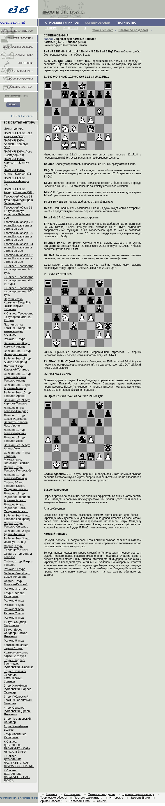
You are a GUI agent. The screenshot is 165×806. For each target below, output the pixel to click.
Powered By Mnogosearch (16, 96)
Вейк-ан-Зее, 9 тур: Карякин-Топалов (17, 401)
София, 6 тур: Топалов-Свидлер (16, 524)
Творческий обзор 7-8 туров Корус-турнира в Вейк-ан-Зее (18, 225)
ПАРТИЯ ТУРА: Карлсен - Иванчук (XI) (16, 162)
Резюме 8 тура (14, 617)
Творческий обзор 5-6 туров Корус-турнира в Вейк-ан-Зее (18, 236)
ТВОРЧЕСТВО (126, 22)
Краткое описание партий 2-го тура (16, 654)
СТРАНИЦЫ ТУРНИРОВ (62, 22)
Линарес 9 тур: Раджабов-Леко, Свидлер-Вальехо (16, 508)
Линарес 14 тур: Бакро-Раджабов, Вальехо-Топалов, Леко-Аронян (16, 420)
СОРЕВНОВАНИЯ (97, 22)
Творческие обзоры (53, 797)
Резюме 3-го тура (15, 588)
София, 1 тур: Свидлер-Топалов (16, 547)
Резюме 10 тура (14, 339)
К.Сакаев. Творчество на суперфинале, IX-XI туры (18, 317)
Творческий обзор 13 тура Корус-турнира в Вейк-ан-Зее (18, 200)
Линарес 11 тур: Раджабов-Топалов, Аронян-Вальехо (17, 497)
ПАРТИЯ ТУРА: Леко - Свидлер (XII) (18, 153)
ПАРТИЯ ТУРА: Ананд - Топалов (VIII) (18, 190)
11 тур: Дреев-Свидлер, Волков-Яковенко (16, 633)
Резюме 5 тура (14, 640)
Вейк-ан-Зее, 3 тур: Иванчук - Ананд (17, 540)
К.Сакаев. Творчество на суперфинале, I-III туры (18, 269)
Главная (51, 794)
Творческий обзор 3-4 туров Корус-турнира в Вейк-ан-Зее (18, 247)
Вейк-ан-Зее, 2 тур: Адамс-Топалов (17, 532)
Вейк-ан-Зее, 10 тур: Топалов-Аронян (18, 394)
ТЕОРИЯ (51, 28)
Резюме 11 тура (14, 569)
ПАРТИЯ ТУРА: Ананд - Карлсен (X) (17, 171)
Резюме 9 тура (14, 609)
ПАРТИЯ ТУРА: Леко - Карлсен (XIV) (18, 134)
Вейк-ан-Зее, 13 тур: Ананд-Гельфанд (18, 360)
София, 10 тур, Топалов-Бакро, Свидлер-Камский (16, 486)
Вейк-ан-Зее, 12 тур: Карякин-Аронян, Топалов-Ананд (18, 377)
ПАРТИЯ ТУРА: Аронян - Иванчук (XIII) (16, 144)
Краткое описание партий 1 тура (16, 646)
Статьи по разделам (133, 30)
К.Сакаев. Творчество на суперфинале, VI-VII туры (18, 280)
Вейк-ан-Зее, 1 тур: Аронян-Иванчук (17, 386)
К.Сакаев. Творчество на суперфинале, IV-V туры (19, 291)
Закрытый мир (140, 797)
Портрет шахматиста (88, 797)
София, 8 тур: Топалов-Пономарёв (18, 468)
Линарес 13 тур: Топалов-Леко (14, 439)
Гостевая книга (79, 801)
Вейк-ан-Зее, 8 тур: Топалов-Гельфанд (17, 517)
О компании (72, 794)
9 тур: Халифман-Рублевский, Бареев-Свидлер (18, 689)
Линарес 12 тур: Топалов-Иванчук (15, 476)
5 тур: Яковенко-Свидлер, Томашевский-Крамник (15, 676)
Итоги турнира (13, 128)
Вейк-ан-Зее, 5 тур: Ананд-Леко (17, 446)
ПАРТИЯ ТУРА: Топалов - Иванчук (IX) (16, 181)
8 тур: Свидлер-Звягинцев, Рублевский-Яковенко (18, 663)
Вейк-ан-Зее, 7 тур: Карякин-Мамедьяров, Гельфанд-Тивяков (17, 458)
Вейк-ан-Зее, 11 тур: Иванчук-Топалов (18, 352)
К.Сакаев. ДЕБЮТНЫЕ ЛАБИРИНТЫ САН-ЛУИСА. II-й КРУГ (17, 746)
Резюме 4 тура (14, 604)
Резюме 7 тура (14, 613)
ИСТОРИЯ (70, 28)
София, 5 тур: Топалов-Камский (16, 582)
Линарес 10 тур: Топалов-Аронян (15, 431)
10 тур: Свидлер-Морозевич (15, 623)
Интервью (116, 797)
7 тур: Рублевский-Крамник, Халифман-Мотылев (18, 700)
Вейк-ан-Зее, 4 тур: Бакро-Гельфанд (17, 575)
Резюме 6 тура (14, 600)
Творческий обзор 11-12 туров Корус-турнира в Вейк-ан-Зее (18, 212)
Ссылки (102, 801)
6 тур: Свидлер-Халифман (14, 594)
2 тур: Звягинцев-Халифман (15, 735)
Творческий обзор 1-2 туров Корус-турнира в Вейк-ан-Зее (18, 258)
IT (85, 28)
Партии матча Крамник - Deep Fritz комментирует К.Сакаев (18, 304)
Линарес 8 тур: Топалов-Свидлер (16, 409)
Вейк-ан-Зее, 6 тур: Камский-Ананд (17, 344)
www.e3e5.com (102, 30)
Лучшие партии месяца (138, 794)
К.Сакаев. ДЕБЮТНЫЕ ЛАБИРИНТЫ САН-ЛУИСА (17, 775)
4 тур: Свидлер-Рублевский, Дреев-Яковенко (17, 711)
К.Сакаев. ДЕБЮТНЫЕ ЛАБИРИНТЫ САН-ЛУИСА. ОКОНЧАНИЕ (19, 761)
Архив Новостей (51, 801)
